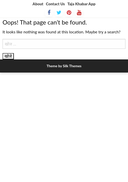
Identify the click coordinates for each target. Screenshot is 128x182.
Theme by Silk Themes (64, 66)
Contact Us (55, 4)
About (38, 4)
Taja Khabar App (81, 4)
